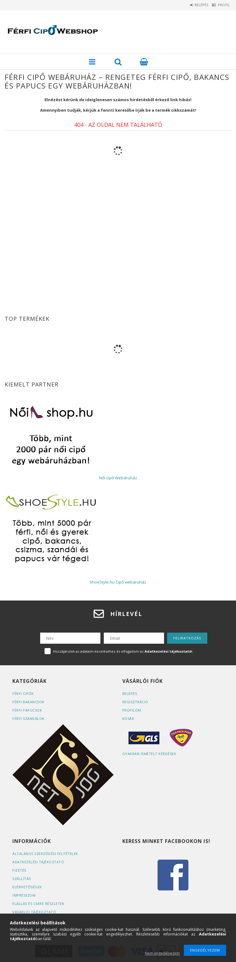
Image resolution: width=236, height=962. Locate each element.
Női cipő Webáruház (118, 478)
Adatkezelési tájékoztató (38, 862)
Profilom (131, 710)
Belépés (193, 5)
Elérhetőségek (27, 887)
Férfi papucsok (27, 710)
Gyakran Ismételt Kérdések (149, 753)
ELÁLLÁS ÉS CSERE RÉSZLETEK (38, 903)
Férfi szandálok (28, 718)
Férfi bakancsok (28, 702)
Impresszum (24, 895)
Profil (221, 5)
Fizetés (19, 870)
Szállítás (21, 878)
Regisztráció (135, 702)
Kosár (128, 718)
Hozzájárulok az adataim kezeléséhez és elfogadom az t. (123, 651)
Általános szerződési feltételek (45, 853)
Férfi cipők (23, 693)
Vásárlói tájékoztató (34, 912)
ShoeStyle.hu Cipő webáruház (118, 582)
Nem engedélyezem (162, 953)
